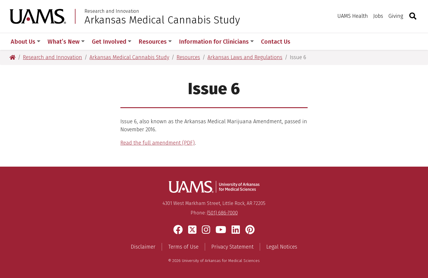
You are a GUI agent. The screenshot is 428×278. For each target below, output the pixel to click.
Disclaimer (143, 247)
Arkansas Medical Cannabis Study (162, 20)
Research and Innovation (111, 11)
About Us (25, 41)
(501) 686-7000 (222, 213)
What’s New (66, 41)
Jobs (378, 16)
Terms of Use (183, 247)
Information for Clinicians (216, 41)
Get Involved (111, 41)
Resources (155, 41)
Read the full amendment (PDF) (157, 143)
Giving (395, 16)
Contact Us (275, 41)
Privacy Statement (232, 247)
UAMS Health (352, 16)
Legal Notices (281, 247)
